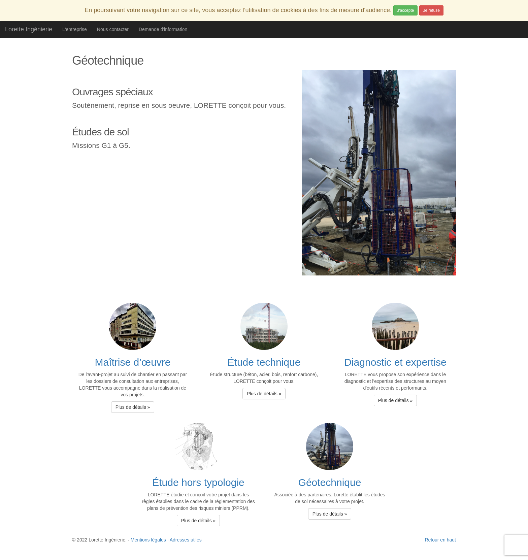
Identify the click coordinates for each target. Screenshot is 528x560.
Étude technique (264, 362)
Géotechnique (329, 482)
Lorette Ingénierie (28, 29)
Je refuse (431, 10)
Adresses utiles (186, 539)
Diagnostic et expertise (395, 362)
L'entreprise (74, 29)
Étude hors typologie (198, 482)
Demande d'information (163, 29)
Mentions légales (148, 539)
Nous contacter (113, 29)
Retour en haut (440, 539)
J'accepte (405, 10)
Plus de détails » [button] (133, 407)
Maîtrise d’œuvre (132, 362)
